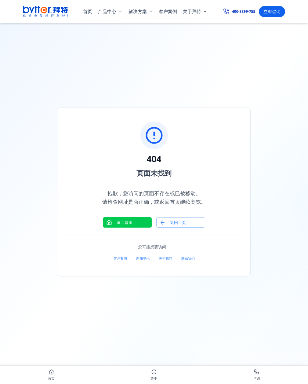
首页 (87, 11)
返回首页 (119, 222)
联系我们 (188, 258)
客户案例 (168, 11)
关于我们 (165, 258)
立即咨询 (272, 11)
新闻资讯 (143, 258)
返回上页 (173, 222)
